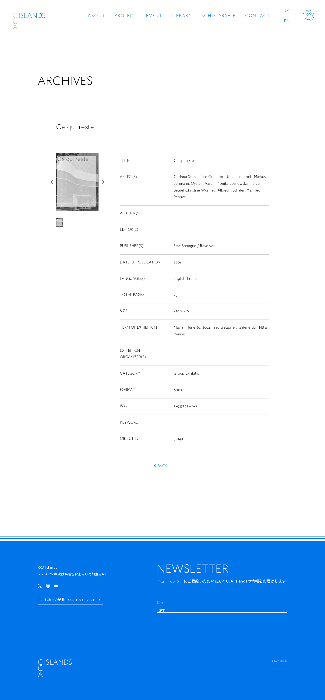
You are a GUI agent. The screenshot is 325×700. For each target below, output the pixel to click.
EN (287, 21)
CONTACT (257, 16)
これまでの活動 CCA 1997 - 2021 (70, 599)
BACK (162, 466)
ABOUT (96, 16)
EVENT (154, 16)
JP (287, 11)
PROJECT (126, 16)
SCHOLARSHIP (219, 16)
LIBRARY (182, 16)
